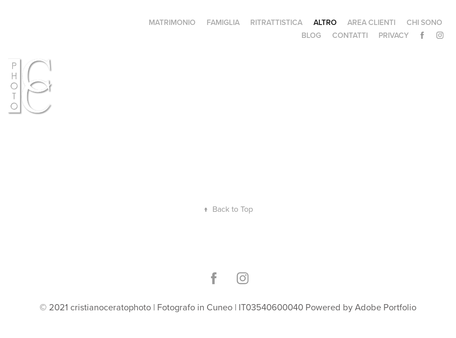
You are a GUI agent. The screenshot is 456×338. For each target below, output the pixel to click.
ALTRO (325, 22)
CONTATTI (350, 35)
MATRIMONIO (172, 22)
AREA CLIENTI (371, 22)
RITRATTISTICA (276, 22)
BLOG (311, 35)
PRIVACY (394, 35)
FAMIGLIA (223, 22)
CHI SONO (424, 22)
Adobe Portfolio (385, 307)
